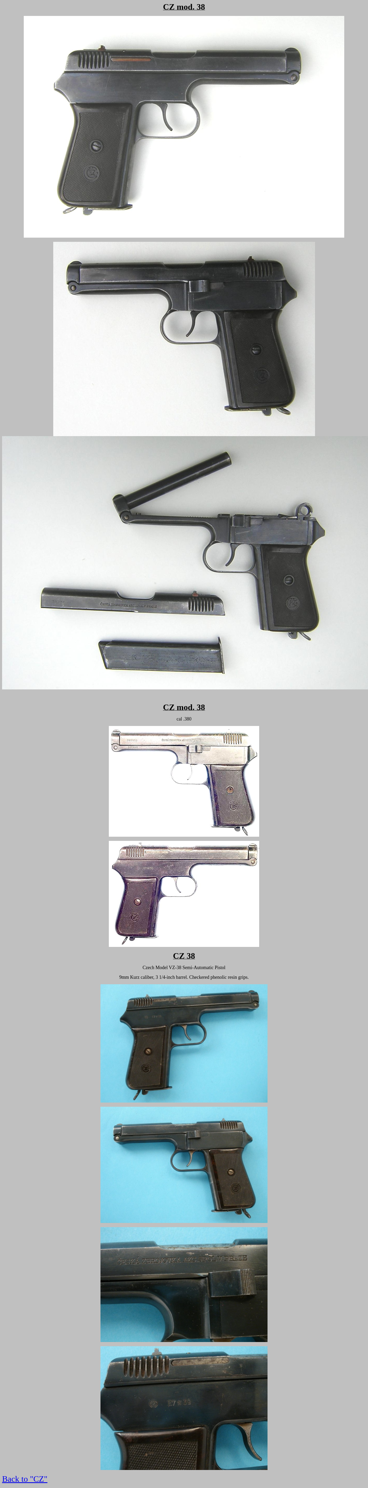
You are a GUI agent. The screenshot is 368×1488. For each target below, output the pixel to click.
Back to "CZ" (25, 1479)
